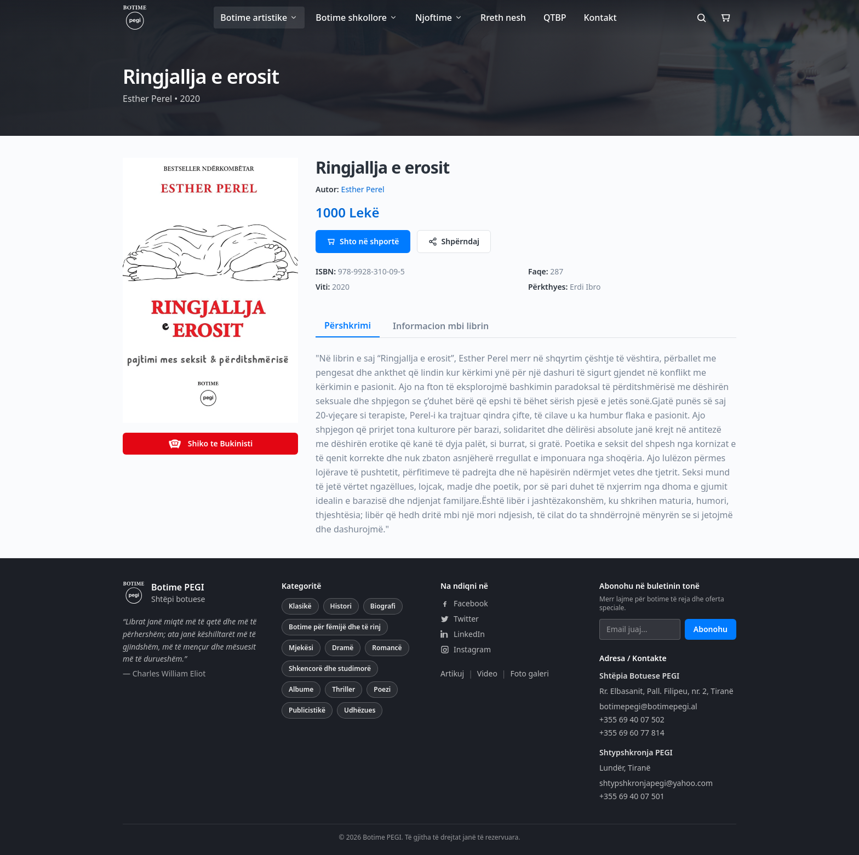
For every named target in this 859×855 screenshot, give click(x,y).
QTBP (554, 18)
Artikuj (452, 673)
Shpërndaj (454, 241)
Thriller (343, 689)
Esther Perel (363, 189)
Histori (341, 606)
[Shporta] (725, 17)
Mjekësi (301, 647)
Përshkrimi (347, 325)
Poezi (382, 689)
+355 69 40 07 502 (632, 719)
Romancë (387, 647)
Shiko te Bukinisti (210, 443)
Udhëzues (359, 710)
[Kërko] (701, 17)
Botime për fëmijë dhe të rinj (335, 627)
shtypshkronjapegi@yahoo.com (656, 783)
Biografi (383, 606)
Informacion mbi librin (441, 326)
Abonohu (711, 629)
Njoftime (439, 18)
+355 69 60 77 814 (632, 732)
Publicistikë (307, 710)
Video (487, 673)
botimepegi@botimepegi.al (648, 706)
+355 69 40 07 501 (632, 796)
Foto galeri (530, 673)
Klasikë (300, 606)
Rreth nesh (503, 18)
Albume (301, 689)
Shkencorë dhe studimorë (330, 668)
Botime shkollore (357, 18)
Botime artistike (259, 18)
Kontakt (599, 18)
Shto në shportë (363, 241)
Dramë (342, 647)
